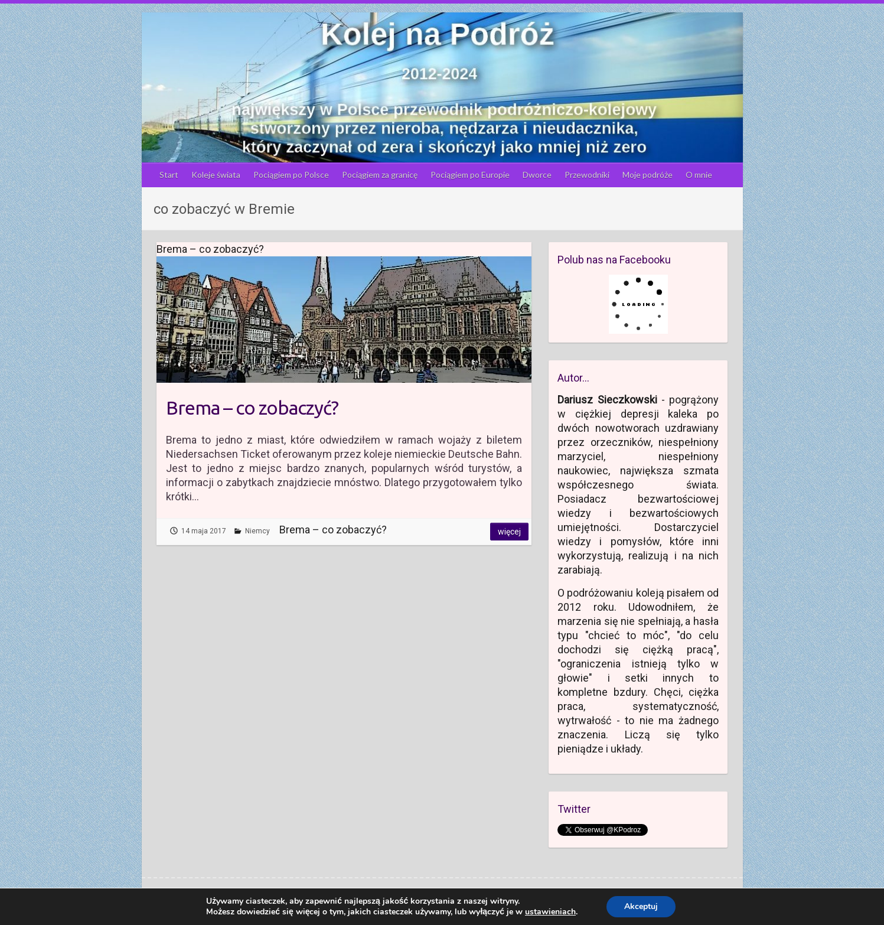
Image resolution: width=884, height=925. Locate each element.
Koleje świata (215, 175)
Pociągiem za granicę (379, 175)
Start (168, 175)
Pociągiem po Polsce (291, 175)
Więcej (509, 531)
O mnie (699, 175)
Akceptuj (641, 906)
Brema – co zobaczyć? (252, 407)
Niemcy (257, 531)
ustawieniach (550, 912)
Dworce (537, 175)
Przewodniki (587, 175)
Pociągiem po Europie (470, 175)
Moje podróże (647, 175)
